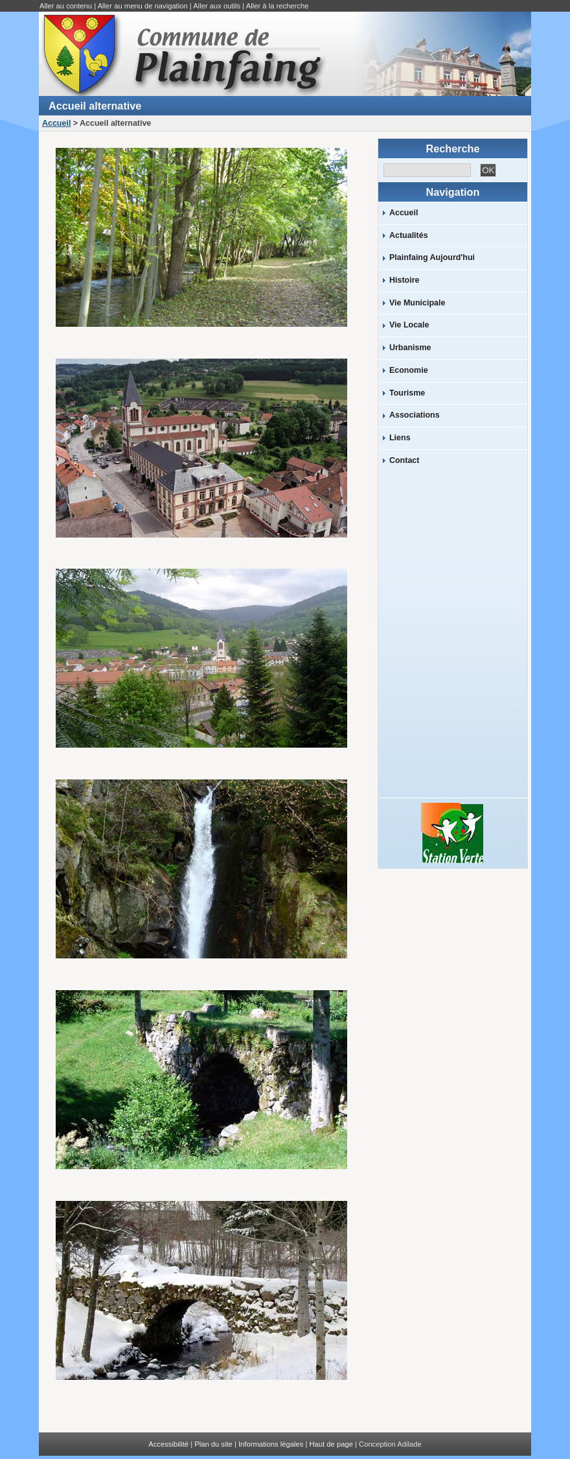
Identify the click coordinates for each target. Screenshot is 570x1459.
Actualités (408, 235)
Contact (404, 460)
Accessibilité (168, 1444)
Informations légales (270, 1444)
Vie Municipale (417, 302)
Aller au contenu (66, 6)
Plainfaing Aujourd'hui (432, 257)
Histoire (404, 280)
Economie (408, 370)
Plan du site (213, 1444)
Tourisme (407, 392)
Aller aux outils (216, 6)
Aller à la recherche (277, 6)
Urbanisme (410, 347)
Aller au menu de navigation (143, 6)
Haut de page (331, 1444)
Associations (414, 415)
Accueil (56, 123)
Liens (400, 437)
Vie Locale (409, 324)
